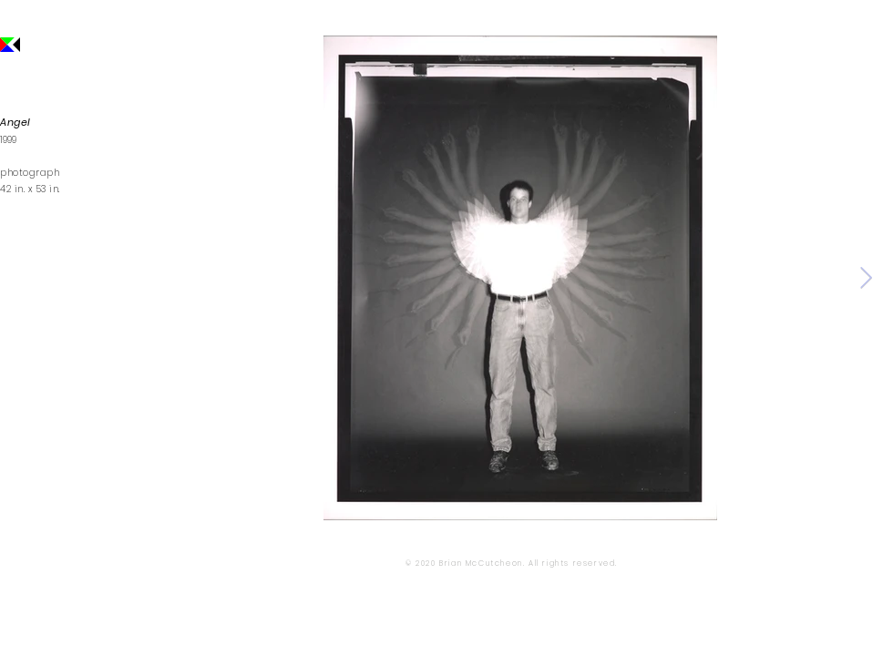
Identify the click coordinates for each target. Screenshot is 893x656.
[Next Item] (866, 277)
